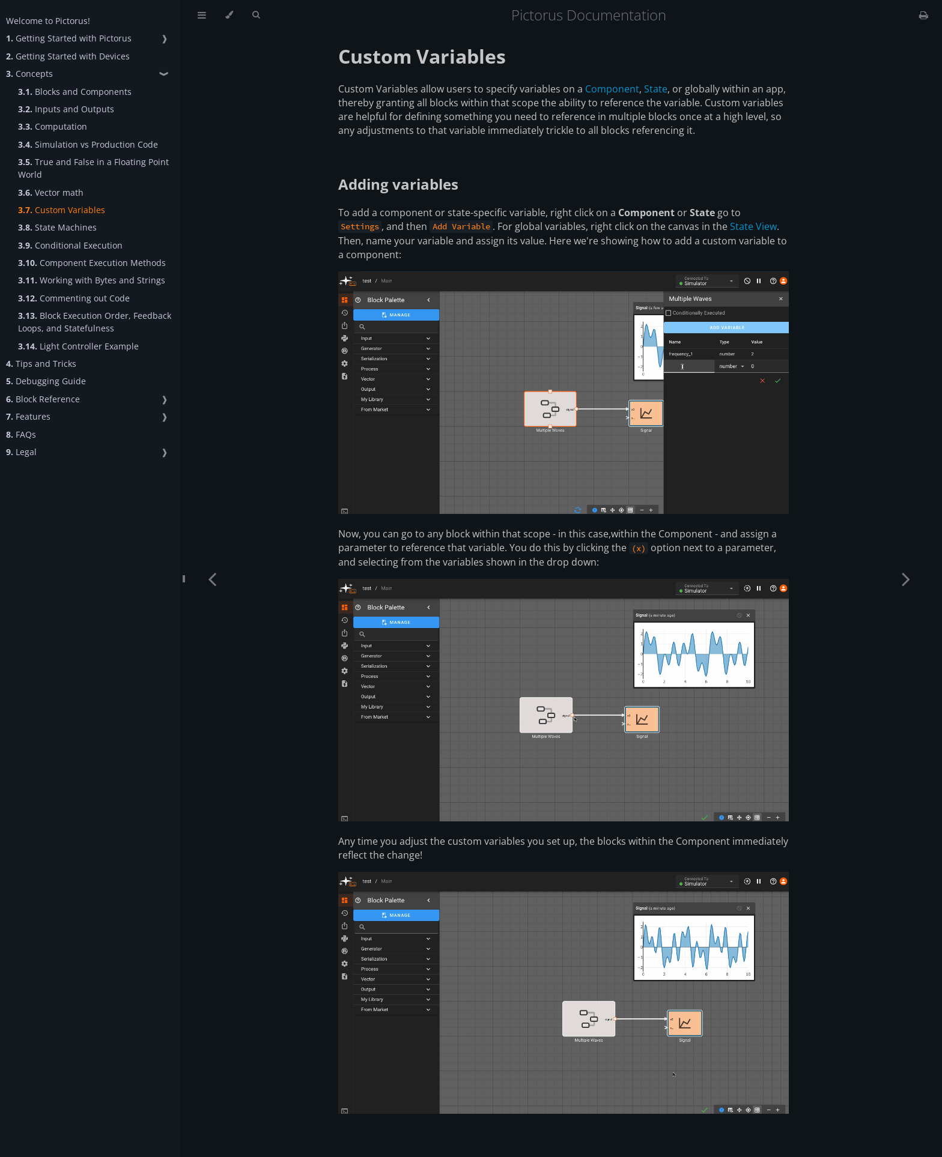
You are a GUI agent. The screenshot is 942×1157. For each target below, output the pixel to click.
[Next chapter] (906, 578)
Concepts (29, 73)
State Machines (57, 227)
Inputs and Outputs (66, 109)
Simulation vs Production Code (88, 144)
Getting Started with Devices (68, 56)
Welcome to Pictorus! (48, 20)
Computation (52, 126)
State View (753, 226)
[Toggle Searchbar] (256, 15)
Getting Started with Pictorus (69, 38)
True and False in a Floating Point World (93, 168)
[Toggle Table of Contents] (202, 15)
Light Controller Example (78, 346)
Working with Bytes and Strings (91, 280)
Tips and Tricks (41, 363)
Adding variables (398, 184)
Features (28, 416)
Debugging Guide (46, 381)
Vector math (51, 192)
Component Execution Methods (92, 262)
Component (612, 88)
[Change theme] (229, 15)
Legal (21, 452)
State (655, 88)
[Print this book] (923, 15)
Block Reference (43, 399)
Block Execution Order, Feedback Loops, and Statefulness (94, 322)
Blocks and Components (75, 91)
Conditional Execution (70, 245)
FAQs (21, 434)
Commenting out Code (74, 298)
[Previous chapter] (212, 578)
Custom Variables (61, 210)
